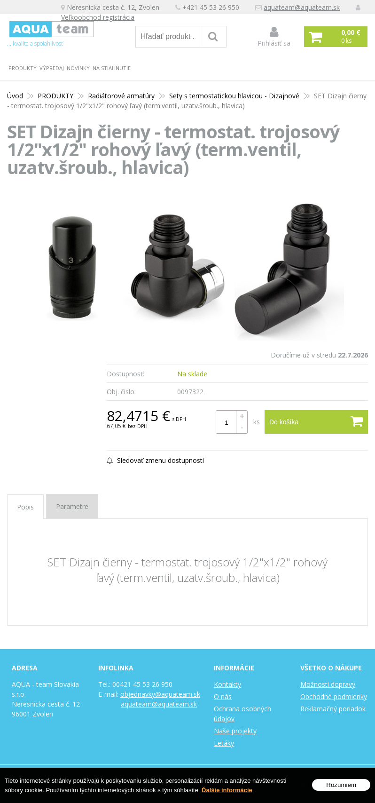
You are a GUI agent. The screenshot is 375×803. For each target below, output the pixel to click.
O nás (223, 696)
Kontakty (227, 684)
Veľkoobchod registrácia (97, 17)
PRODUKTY (22, 68)
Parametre (72, 506)
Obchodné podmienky (333, 696)
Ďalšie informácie (227, 790)
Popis (25, 506)
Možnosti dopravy (327, 684)
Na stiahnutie (112, 68)
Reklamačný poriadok (333, 708)
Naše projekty (235, 730)
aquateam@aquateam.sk (302, 7)
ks (256, 421)
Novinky (78, 68)
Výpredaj (51, 68)
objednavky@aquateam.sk (160, 694)
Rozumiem (341, 784)
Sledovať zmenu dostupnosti (155, 460)
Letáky (224, 743)
